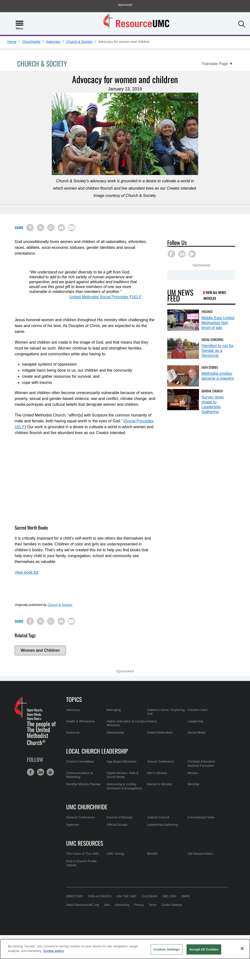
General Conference (80, 817)
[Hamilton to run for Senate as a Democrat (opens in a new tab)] (183, 348)
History (152, 721)
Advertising (122, 905)
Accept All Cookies (204, 949)
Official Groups (117, 824)
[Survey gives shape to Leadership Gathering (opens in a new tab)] (183, 399)
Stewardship (115, 732)
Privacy (139, 905)
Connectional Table (201, 817)
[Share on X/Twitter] (40, 227)
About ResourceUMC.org (82, 905)
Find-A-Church (100, 896)
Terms (153, 905)
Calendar (149, 896)
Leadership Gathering (162, 824)
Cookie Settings (172, 905)
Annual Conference (160, 761)
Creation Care (197, 710)
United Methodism (160, 732)
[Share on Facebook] (30, 227)
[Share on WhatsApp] (50, 227)
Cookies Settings (166, 949)
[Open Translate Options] (217, 63)
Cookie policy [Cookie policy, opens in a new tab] (53, 951)
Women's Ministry (159, 784)
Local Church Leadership (97, 751)
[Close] (242, 948)
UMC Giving (115, 853)
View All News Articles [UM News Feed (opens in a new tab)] (214, 295)
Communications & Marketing (79, 775)
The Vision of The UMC (82, 853)
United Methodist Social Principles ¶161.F (105, 297)
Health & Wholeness (80, 721)
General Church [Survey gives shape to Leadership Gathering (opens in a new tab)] (212, 390)
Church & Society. (60, 605)
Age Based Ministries (121, 761)
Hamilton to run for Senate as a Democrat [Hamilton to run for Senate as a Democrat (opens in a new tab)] (217, 351)
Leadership (195, 721)
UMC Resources (84, 843)
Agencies (53, 42)
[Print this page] (61, 227)
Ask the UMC (126, 896)
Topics (74, 699)
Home (11, 42)
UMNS (185, 896)
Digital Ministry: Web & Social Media (123, 775)
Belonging (114, 710)
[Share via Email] (71, 227)
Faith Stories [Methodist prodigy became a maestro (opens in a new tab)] (209, 367)
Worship (193, 784)
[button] (241, 23)
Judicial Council (158, 817)
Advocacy (73, 710)
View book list (27, 572)
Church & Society (79, 42)
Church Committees (80, 761)
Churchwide (31, 42)
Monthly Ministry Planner (83, 784)
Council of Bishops (120, 817)
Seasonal (72, 732)
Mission (193, 773)
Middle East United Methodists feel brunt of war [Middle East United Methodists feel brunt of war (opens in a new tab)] (217, 323)
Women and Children (40, 650)
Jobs (107, 905)
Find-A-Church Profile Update (81, 863)
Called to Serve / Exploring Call (166, 712)
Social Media (197, 732)
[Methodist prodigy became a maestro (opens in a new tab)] (183, 376)
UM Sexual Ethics (200, 853)
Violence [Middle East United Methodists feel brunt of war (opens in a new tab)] (207, 311)
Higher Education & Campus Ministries (127, 723)
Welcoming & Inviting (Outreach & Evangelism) (124, 786)
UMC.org (169, 896)
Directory (74, 896)
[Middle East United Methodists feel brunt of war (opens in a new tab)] (183, 320)
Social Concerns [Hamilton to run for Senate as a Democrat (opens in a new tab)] (212, 339)
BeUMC (152, 853)
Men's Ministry (157, 773)
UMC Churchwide (86, 806)
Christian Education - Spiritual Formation (202, 763)
